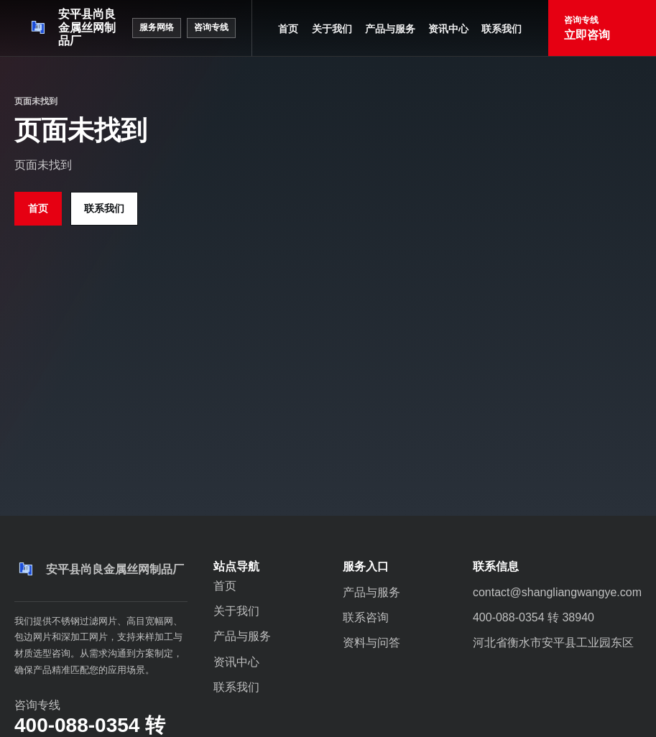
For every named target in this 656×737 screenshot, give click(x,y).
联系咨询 (366, 617)
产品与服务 (390, 28)
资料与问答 (371, 642)
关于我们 (332, 28)
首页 (288, 28)
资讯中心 (448, 28)
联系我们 (501, 28)
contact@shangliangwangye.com (557, 592)
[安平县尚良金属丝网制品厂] (73, 28)
